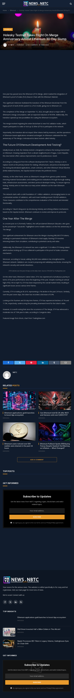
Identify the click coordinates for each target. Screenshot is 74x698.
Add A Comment (37, 460)
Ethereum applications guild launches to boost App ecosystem (19, 414)
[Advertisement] (37, 71)
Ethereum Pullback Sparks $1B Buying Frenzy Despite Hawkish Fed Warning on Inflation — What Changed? (55, 446)
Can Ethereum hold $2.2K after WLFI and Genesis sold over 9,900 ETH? (54, 414)
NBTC (12, 45)
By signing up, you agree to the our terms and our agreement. (37, 523)
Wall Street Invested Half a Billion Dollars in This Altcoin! (38, 629)
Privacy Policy (51, 523)
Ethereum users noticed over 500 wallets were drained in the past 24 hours (18, 446)
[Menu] (3, 3)
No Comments (32, 45)
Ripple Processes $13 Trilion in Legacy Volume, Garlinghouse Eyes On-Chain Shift (43, 642)
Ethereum (8, 29)
